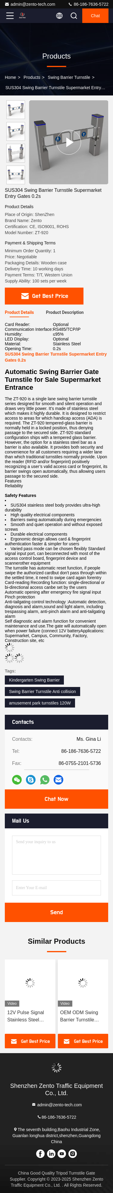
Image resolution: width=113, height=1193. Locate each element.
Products (32, 77)
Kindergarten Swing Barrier (34, 680)
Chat (95, 15)
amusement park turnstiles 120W (40, 703)
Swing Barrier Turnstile (69, 77)
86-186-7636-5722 (88, 4)
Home (10, 77)
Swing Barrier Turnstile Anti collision (42, 691)
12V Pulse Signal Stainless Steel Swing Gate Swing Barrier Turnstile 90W (29, 1017)
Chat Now (56, 799)
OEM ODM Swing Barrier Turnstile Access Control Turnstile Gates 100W (79, 1017)
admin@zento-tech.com (30, 4)
